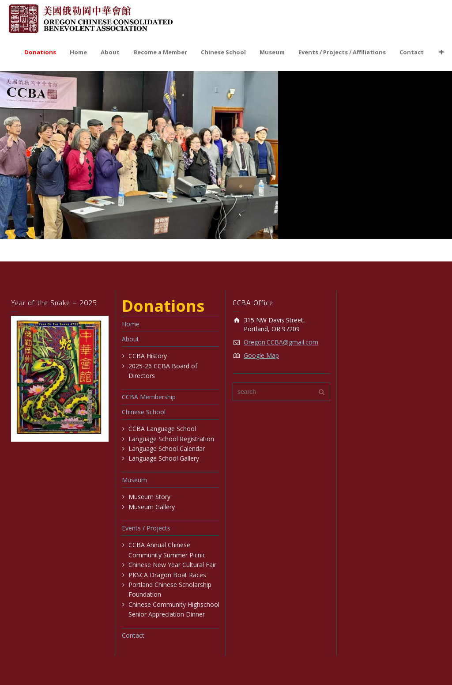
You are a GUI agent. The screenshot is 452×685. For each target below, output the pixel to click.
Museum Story (149, 496)
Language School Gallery (163, 458)
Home (78, 52)
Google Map (261, 355)
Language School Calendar (166, 448)
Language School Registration (171, 439)
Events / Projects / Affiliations (342, 52)
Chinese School (223, 52)
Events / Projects (146, 528)
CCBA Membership (149, 397)
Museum (272, 52)
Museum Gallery (151, 507)
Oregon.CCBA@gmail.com (281, 342)
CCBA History (147, 356)
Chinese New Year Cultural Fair (172, 564)
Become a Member (160, 52)
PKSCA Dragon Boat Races (167, 575)
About (110, 52)
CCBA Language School (162, 428)
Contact (411, 52)
